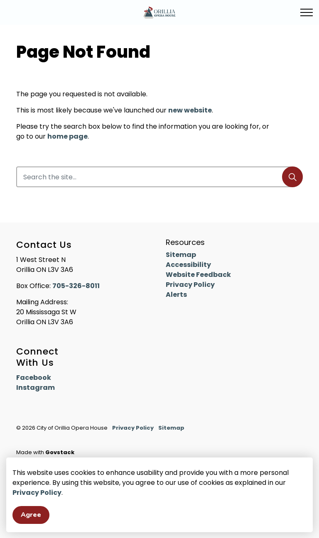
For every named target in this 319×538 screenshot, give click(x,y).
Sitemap (181, 254)
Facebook (33, 377)
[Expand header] (306, 12)
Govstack (59, 452)
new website (190, 110)
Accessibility (188, 264)
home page (67, 136)
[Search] (292, 176)
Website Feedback (198, 274)
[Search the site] (159, 176)
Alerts (176, 294)
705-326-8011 (76, 286)
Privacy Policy (36, 512)
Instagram (35, 387)
